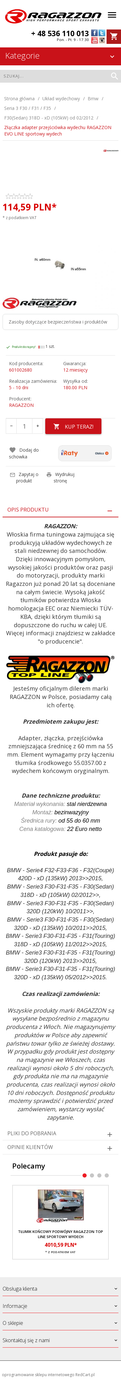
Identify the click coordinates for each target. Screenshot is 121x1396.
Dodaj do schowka (24, 453)
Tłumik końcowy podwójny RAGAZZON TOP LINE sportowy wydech (60, 1234)
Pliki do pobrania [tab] (31, 1133)
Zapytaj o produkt (24, 477)
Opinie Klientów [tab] (30, 1147)
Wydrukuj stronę (60, 477)
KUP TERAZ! (73, 426)
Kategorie (60, 55)
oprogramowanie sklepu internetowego (38, 1374)
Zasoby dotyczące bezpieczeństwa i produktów (58, 322)
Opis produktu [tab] (28, 509)
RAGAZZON (21, 405)
